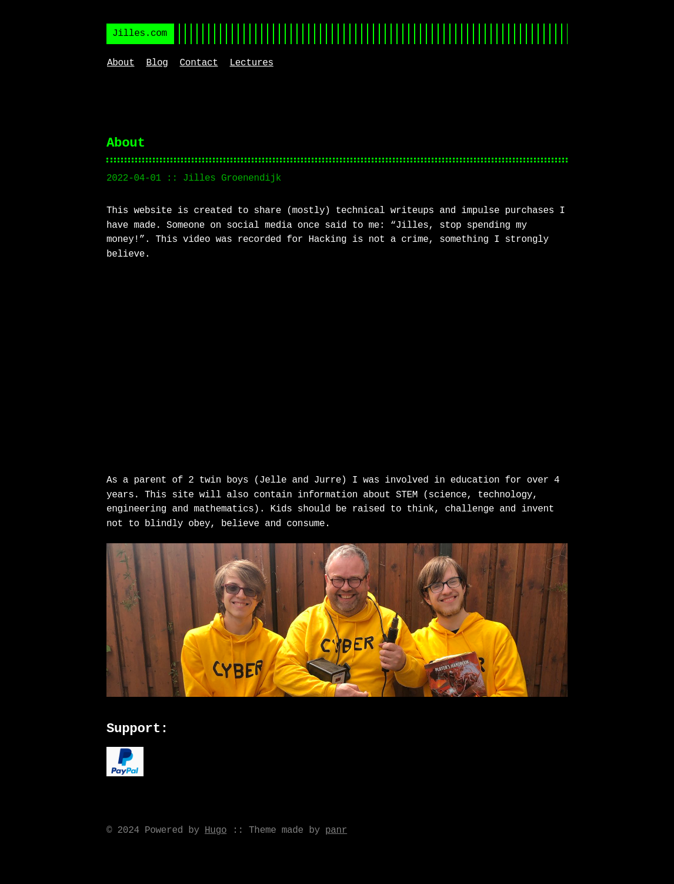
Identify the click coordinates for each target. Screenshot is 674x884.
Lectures (251, 63)
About (120, 63)
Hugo (215, 829)
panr (336, 829)
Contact (199, 63)
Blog (157, 63)
